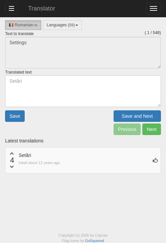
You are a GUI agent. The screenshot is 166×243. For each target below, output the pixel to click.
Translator (41, 8)
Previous (127, 129)
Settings (83, 53)
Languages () (62, 25)
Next (152, 129)
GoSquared (94, 241)
